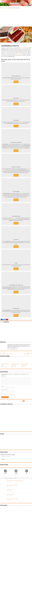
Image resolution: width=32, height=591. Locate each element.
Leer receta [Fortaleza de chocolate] (16, 223)
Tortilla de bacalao (10, 489)
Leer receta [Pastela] (16, 268)
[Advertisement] (16, 17)
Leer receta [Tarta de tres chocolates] (16, 175)
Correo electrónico (4, 389)
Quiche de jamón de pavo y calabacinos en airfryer (15, 480)
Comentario (3, 376)
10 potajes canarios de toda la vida (15, 365)
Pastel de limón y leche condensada (12, 485)
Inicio (1, 7)
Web (2, 393)
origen (22, 193)
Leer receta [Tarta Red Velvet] (16, 315)
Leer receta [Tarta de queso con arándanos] (16, 150)
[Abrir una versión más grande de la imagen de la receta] (16, 68)
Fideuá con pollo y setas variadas (12, 498)
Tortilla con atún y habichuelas (8, 353)
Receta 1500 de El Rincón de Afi (25, 365)
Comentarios (10, 478)
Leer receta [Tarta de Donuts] (16, 103)
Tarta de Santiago (24, 353)
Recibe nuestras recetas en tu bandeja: (8, 454)
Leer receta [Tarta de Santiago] (16, 199)
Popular (6, 478)
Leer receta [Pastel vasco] (16, 246)
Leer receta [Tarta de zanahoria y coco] (16, 81)
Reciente (2, 478)
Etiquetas (15, 478)
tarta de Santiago (18, 54)
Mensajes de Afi (6, 7)
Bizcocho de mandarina (10, 494)
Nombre (3, 386)
